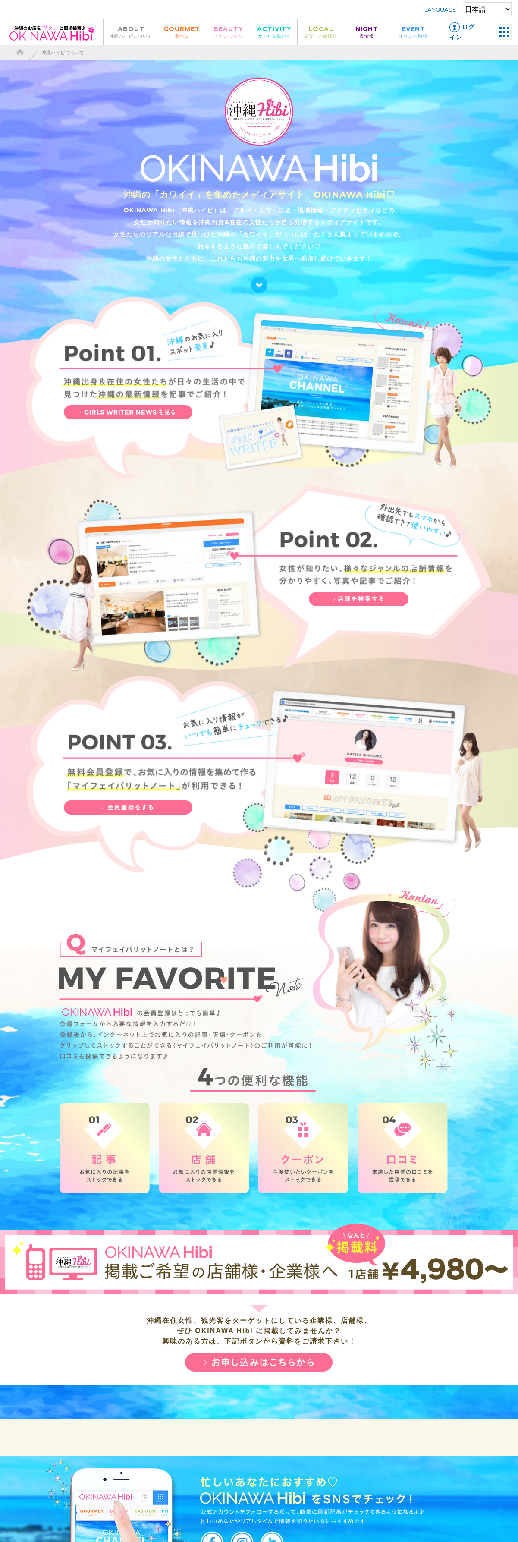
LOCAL (320, 31)
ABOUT (131, 31)
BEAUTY (228, 31)
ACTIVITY (274, 31)
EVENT (413, 31)
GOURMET (182, 31)
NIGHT (367, 31)
